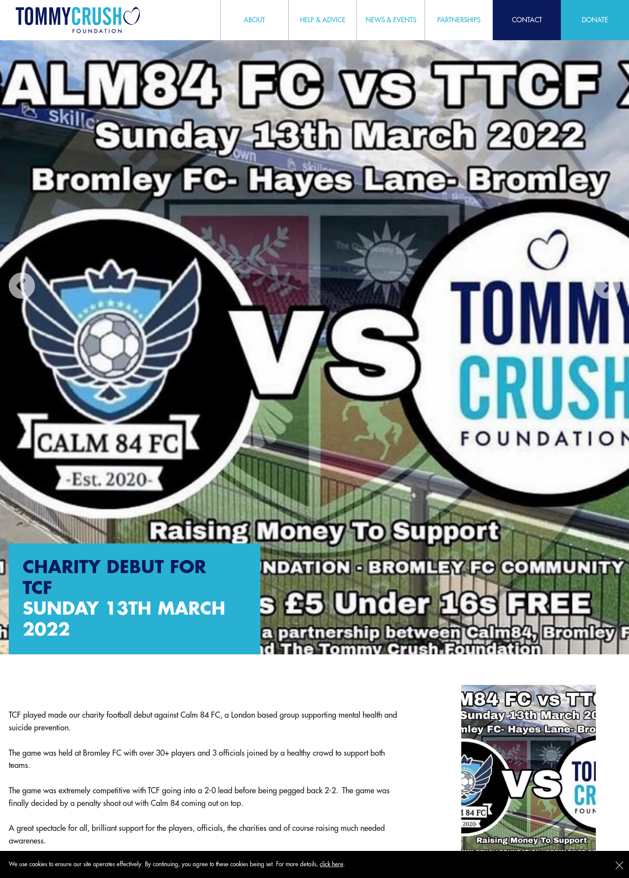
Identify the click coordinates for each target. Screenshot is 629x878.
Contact (527, 20)
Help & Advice (323, 20)
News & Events (391, 20)
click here (331, 864)
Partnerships (458, 20)
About (254, 20)
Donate (595, 20)
